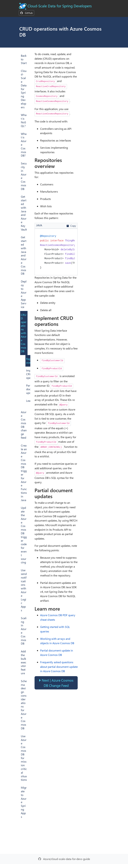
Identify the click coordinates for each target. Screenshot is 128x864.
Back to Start (24, 59)
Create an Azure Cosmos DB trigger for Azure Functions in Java (24, 473)
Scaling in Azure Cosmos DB (23, 630)
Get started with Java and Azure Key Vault (24, 213)
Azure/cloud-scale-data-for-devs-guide (66, 859)
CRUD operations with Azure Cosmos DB (23, 333)
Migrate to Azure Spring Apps (24, 802)
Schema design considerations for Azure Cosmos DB (24, 704)
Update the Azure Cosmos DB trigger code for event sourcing (24, 535)
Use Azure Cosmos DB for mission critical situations (24, 758)
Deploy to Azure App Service (23, 294)
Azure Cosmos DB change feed (24, 424)
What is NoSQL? (23, 120)
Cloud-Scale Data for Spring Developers (60, 5)
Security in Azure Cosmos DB (24, 176)
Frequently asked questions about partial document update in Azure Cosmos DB (59, 666)
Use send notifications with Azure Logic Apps (24, 590)
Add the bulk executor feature (23, 662)
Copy (71, 225)
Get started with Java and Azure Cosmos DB (23, 255)
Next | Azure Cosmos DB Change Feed (57, 683)
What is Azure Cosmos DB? (23, 144)
